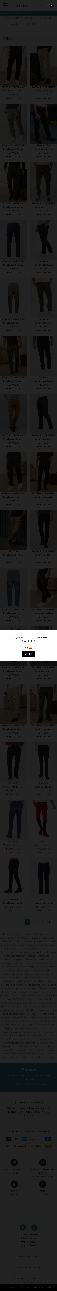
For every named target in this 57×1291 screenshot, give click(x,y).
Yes (28, 654)
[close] (51, 5)
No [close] (28, 648)
